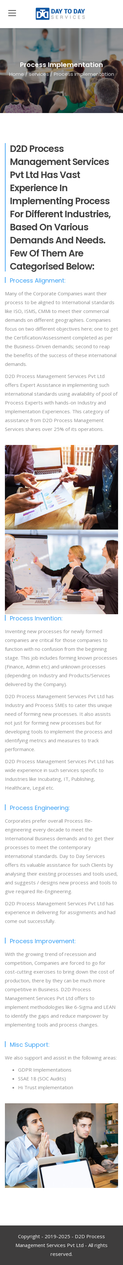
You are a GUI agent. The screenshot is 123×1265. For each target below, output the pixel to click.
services (39, 73)
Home (16, 73)
